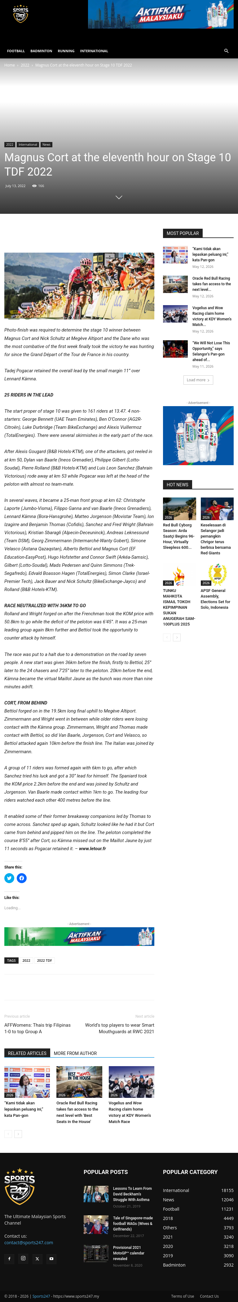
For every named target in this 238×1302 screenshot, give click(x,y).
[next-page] (18, 1134)
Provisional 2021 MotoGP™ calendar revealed (128, 1253)
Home (9, 65)
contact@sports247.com (28, 1242)
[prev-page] (8, 1134)
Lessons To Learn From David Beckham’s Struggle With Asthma (132, 1194)
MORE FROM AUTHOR (75, 1053)
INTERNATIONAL (94, 50)
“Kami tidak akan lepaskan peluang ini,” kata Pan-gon (23, 1109)
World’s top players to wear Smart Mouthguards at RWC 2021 (119, 1028)
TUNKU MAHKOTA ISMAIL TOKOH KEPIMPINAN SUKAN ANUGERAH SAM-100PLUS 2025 (179, 607)
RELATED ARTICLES (27, 1053)
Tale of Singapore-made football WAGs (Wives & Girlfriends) (133, 1223)
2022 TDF (44, 960)
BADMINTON (41, 50)
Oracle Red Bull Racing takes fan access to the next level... (211, 284)
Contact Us (209, 1296)
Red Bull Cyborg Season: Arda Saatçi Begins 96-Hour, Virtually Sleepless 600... (179, 536)
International (28, 144)
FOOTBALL (16, 50)
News (46, 144)
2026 (9, 1095)
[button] (226, 51)
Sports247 (41, 1296)
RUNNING (66, 50)
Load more (198, 380)
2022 (25, 65)
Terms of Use (182, 1296)
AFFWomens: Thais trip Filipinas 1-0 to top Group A (37, 1028)
